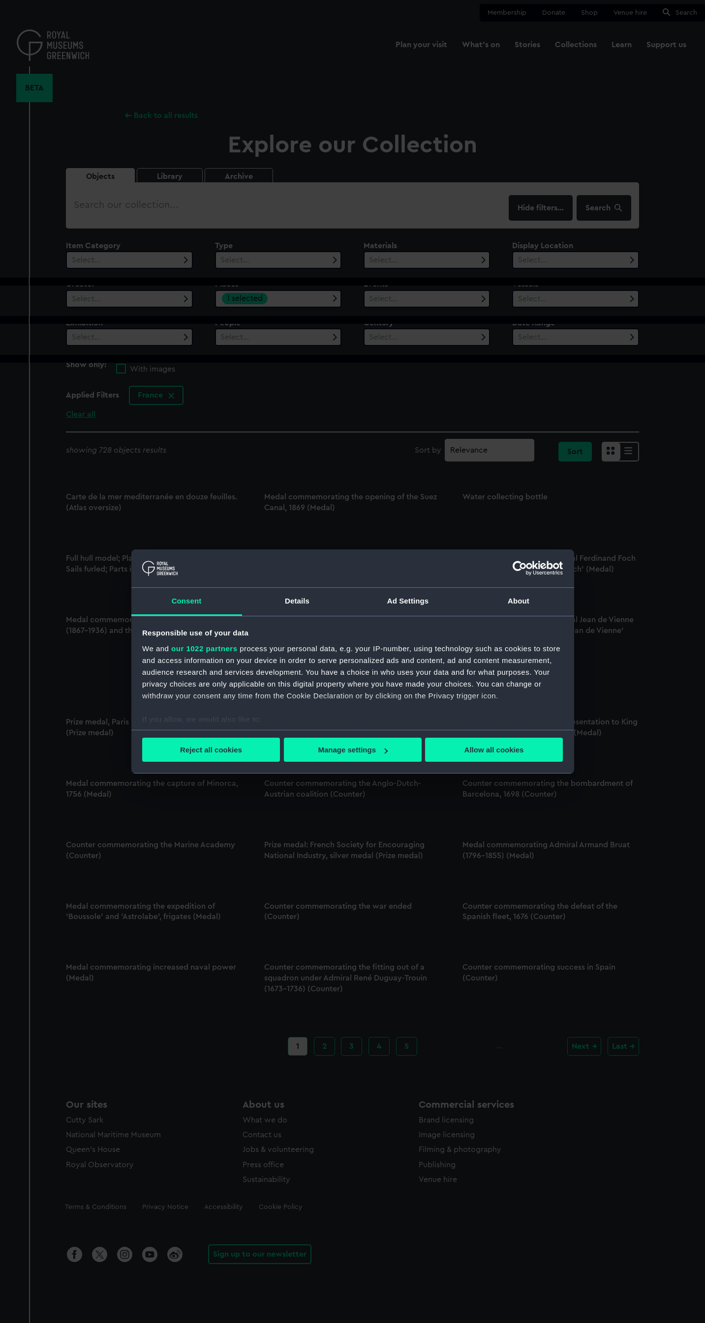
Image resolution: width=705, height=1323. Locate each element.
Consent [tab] (187, 601)
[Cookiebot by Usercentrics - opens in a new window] (520, 568)
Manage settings (353, 750)
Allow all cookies (494, 750)
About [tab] (518, 601)
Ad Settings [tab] (408, 601)
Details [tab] (297, 601)
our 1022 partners (204, 648)
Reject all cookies (211, 750)
